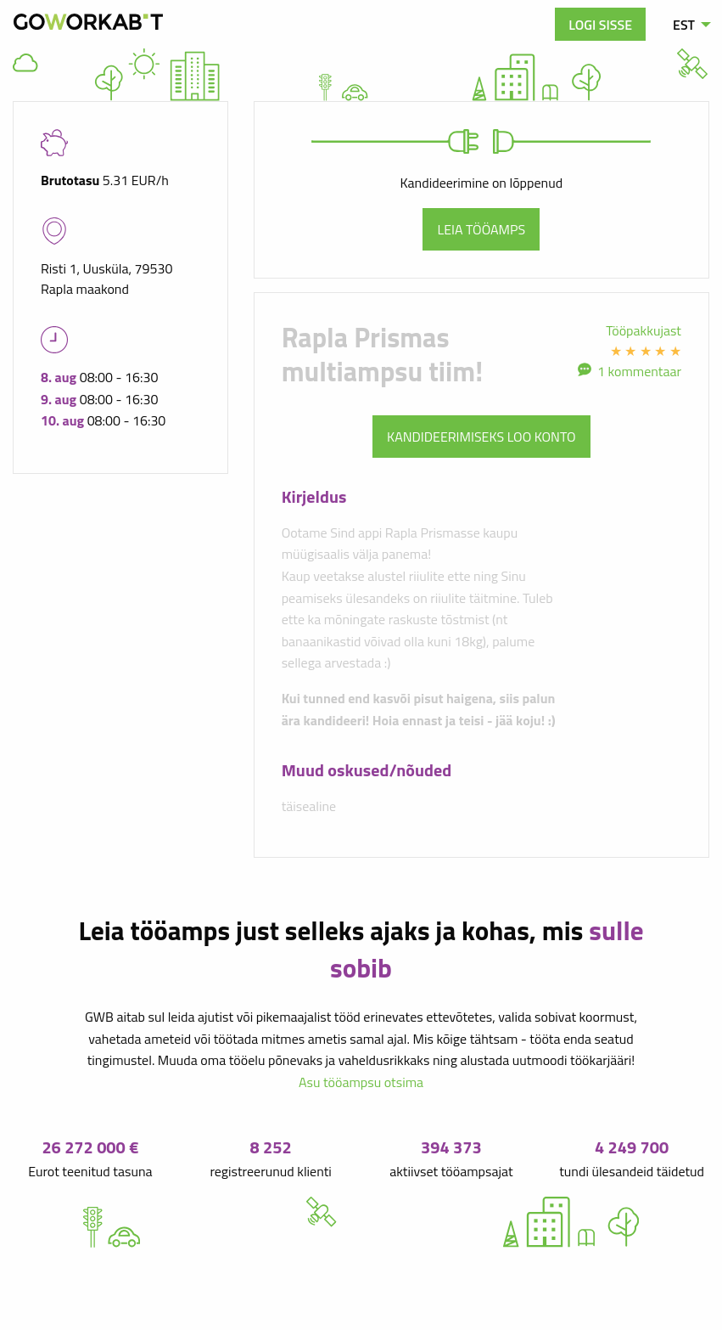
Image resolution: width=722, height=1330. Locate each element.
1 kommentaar (639, 371)
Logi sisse (600, 24)
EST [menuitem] (684, 24)
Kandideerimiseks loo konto (481, 436)
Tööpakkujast (643, 330)
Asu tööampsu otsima (361, 1082)
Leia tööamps (481, 229)
